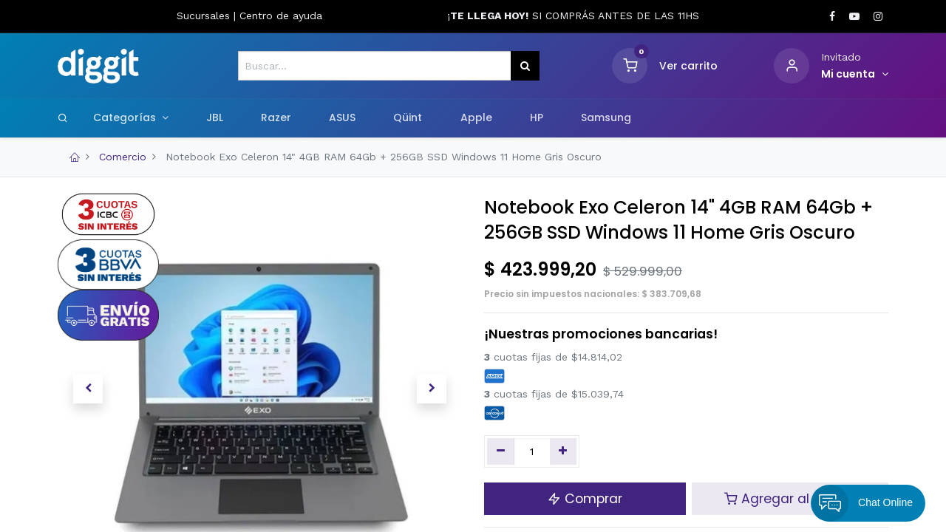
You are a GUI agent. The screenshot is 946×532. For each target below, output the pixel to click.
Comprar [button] (585, 499)
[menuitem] (214, 118)
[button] (88, 388)
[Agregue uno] (563, 451)
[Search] (63, 117)
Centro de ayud (277, 15)
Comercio (122, 157)
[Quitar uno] (500, 451)
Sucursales (205, 15)
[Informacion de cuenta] (854, 74)
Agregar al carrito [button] (789, 499)
